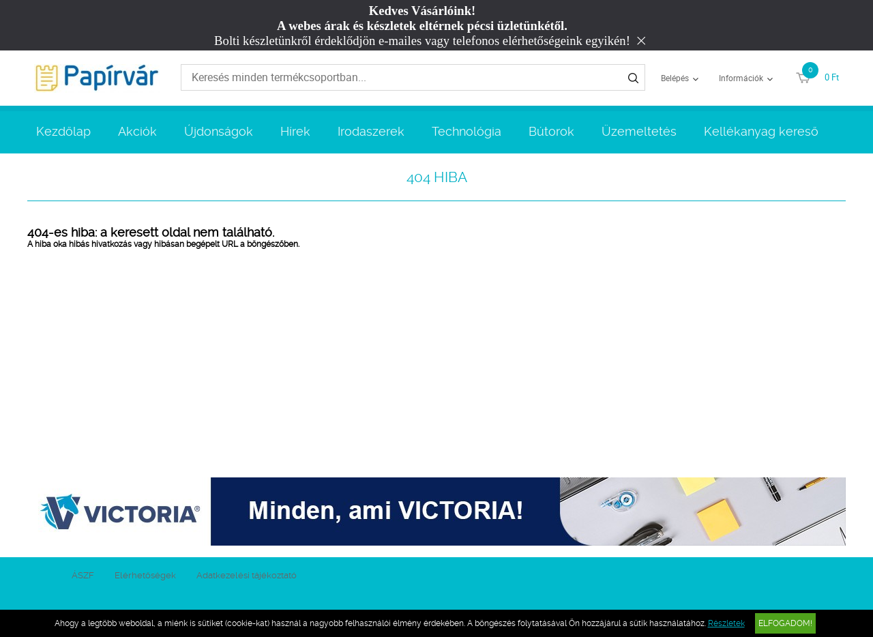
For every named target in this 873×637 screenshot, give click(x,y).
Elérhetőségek (145, 575)
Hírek (295, 131)
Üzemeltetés (639, 131)
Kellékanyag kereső (761, 131)
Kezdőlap (63, 131)
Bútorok (551, 131)
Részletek (726, 623)
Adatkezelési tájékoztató (246, 575)
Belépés (675, 77)
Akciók (137, 131)
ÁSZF (83, 575)
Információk (741, 77)
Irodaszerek (371, 131)
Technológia (466, 131)
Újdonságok (218, 131)
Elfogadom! (785, 623)
